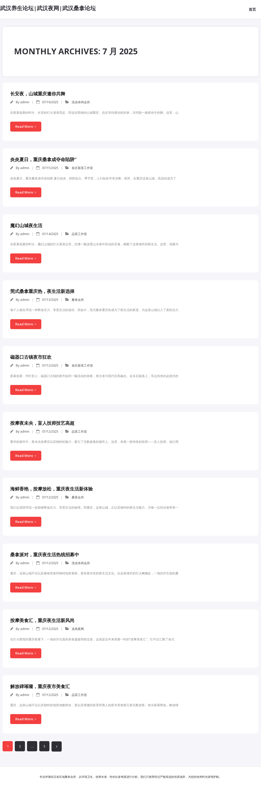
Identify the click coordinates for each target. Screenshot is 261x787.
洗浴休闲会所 (81, 102)
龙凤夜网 (78, 629)
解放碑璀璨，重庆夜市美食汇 (40, 686)
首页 (252, 9)
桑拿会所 (78, 300)
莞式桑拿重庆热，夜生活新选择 (42, 291)
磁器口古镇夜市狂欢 (30, 357)
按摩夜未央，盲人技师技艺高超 (42, 423)
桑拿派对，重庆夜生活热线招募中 (44, 554)
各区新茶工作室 (82, 168)
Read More (24, 126)
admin (24, 102)
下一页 (56, 746)
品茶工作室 (79, 234)
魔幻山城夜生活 (26, 225)
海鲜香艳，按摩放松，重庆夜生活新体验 (51, 489)
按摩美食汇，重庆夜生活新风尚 (42, 620)
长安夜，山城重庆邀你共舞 (37, 94)
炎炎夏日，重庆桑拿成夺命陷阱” (43, 159)
